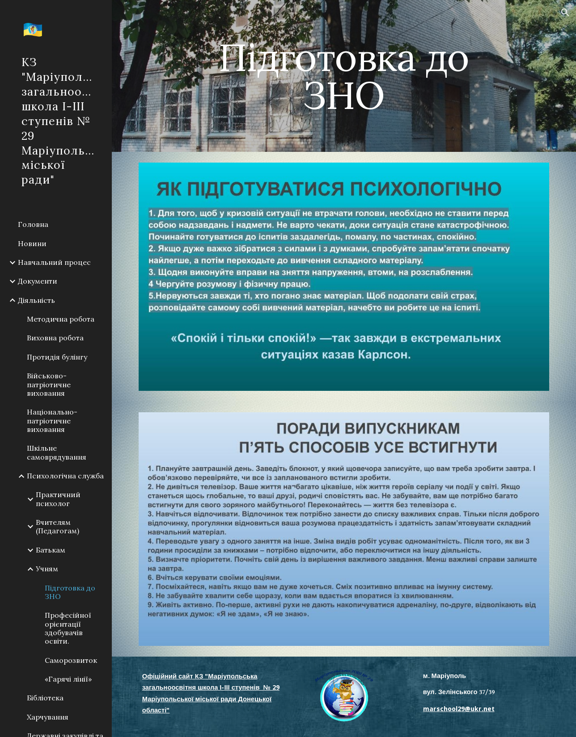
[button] (565, 12)
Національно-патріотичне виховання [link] (52, 420)
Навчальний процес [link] (54, 262)
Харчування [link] (47, 716)
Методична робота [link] (60, 318)
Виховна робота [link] (55, 337)
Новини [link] (32, 243)
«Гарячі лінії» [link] (68, 678)
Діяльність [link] (36, 300)
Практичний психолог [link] (58, 498)
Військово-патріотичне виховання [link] (49, 384)
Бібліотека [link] (45, 697)
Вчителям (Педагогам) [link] (57, 526)
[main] (344, 76)
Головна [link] (33, 224)
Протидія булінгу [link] (57, 356)
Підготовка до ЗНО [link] (70, 592)
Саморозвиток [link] (71, 660)
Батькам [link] (50, 549)
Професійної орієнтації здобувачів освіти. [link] (68, 628)
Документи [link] (37, 280)
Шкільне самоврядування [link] (56, 452)
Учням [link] (47, 568)
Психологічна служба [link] (65, 475)
